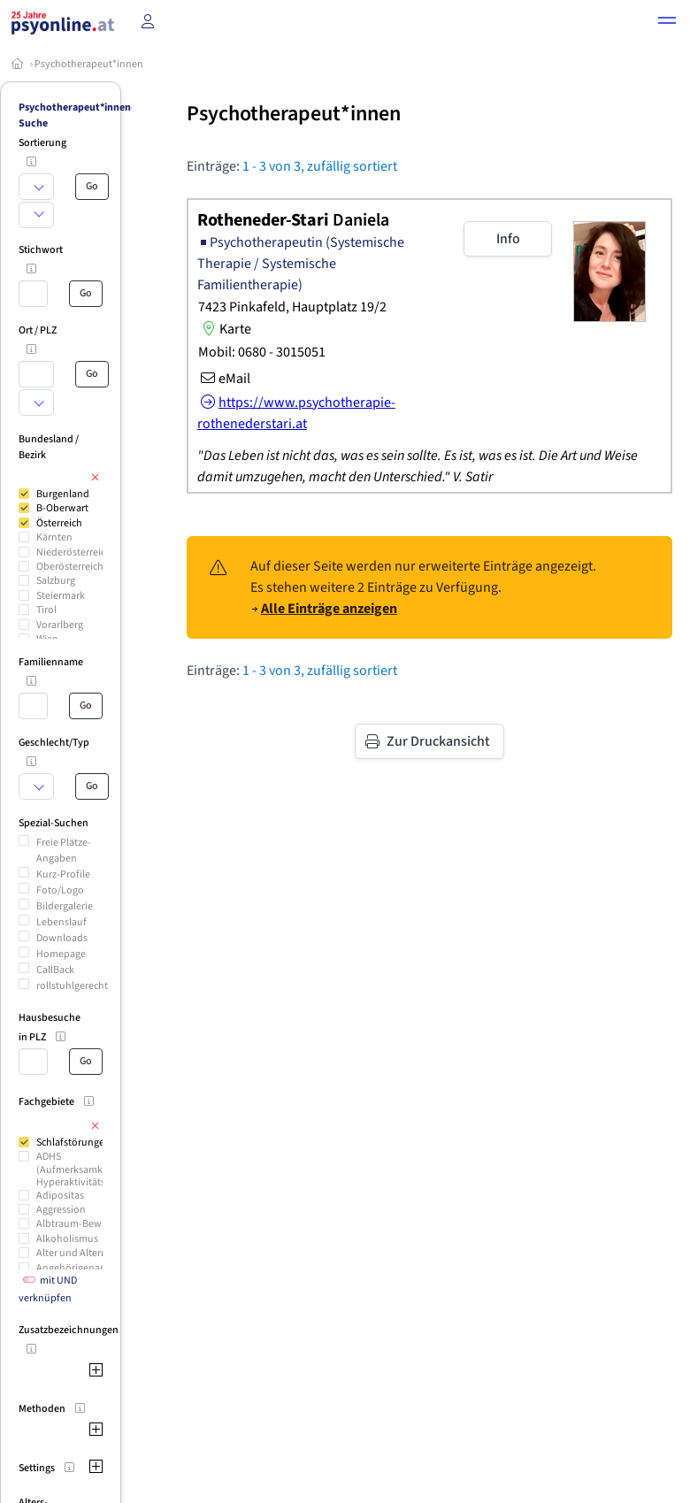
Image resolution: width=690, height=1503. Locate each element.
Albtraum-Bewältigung (87, 1223)
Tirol (46, 609)
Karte (224, 329)
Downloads (62, 938)
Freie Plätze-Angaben (63, 850)
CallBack (55, 970)
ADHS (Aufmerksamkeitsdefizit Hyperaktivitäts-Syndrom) (95, 1169)
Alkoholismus (67, 1238)
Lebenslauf (61, 922)
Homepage (61, 954)
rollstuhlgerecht (72, 985)
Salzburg (55, 580)
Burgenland (62, 494)
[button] (667, 23)
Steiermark (60, 595)
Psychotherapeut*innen (88, 64)
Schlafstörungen (73, 1142)
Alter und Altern (71, 1253)
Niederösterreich (73, 552)
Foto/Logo (60, 890)
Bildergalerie (64, 906)
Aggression (61, 1209)
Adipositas (60, 1195)
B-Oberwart (62, 508)
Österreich (59, 523)
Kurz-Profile (63, 874)
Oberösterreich (70, 566)
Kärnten (54, 537)
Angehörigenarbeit (78, 1268)
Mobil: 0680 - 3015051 (262, 352)
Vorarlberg (59, 625)
